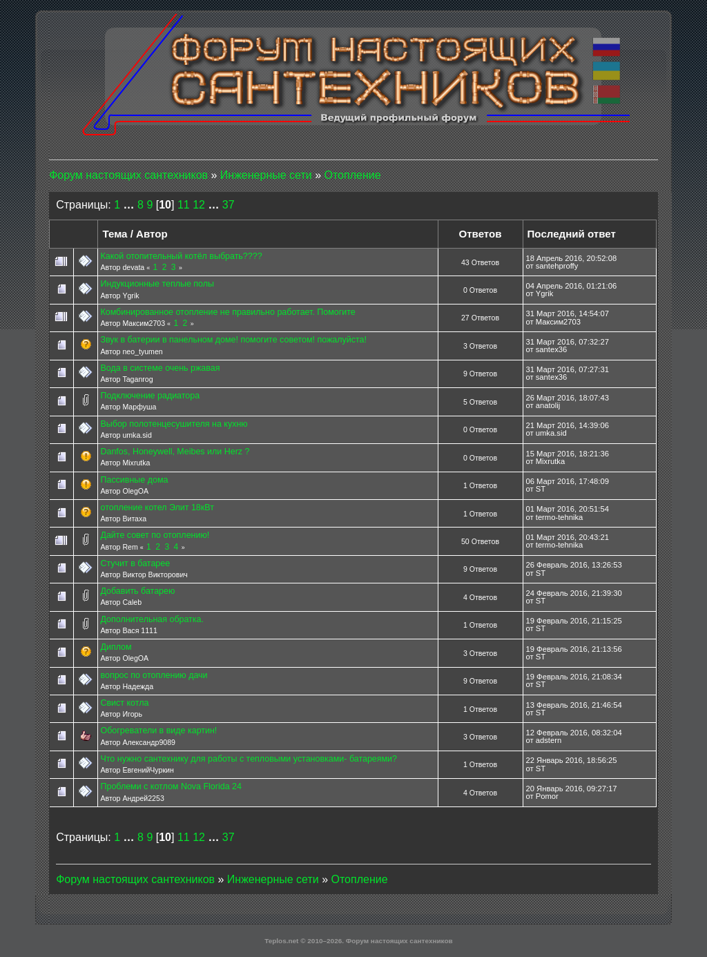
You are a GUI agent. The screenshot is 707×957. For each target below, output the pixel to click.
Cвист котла (124, 703)
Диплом (115, 647)
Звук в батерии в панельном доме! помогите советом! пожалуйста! (233, 340)
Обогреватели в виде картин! (158, 730)
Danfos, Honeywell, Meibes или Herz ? (174, 451)
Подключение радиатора (150, 395)
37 (228, 205)
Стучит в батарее (135, 563)
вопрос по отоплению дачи (153, 675)
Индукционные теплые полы (157, 284)
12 (199, 205)
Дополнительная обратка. (151, 619)
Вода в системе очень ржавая (160, 368)
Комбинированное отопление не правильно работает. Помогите (227, 312)
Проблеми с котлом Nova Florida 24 (170, 786)
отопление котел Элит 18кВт (156, 507)
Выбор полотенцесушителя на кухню (173, 424)
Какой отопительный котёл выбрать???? (181, 256)
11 (183, 205)
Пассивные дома (134, 480)
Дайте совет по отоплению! (154, 535)
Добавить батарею (137, 591)
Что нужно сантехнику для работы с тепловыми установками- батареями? (248, 759)
